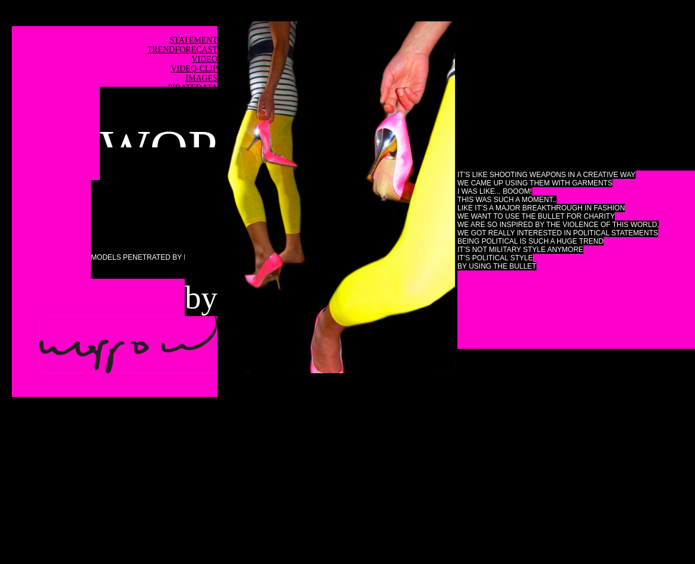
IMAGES (201, 78)
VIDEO (204, 59)
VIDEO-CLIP (193, 68)
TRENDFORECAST (182, 49)
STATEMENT (193, 40)
